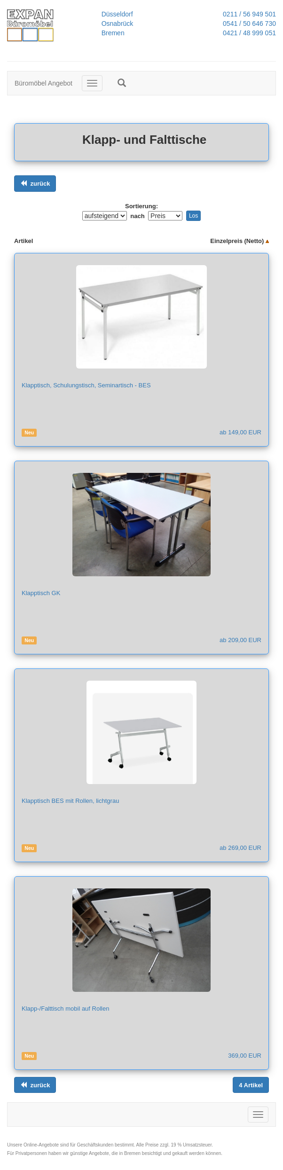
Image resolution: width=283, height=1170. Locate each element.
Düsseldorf (117, 14)
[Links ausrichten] (35, 183)
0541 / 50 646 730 (246, 23)
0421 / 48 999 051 (246, 33)
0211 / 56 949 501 (246, 14)
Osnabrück (118, 23)
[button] (122, 83)
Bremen (113, 33)
